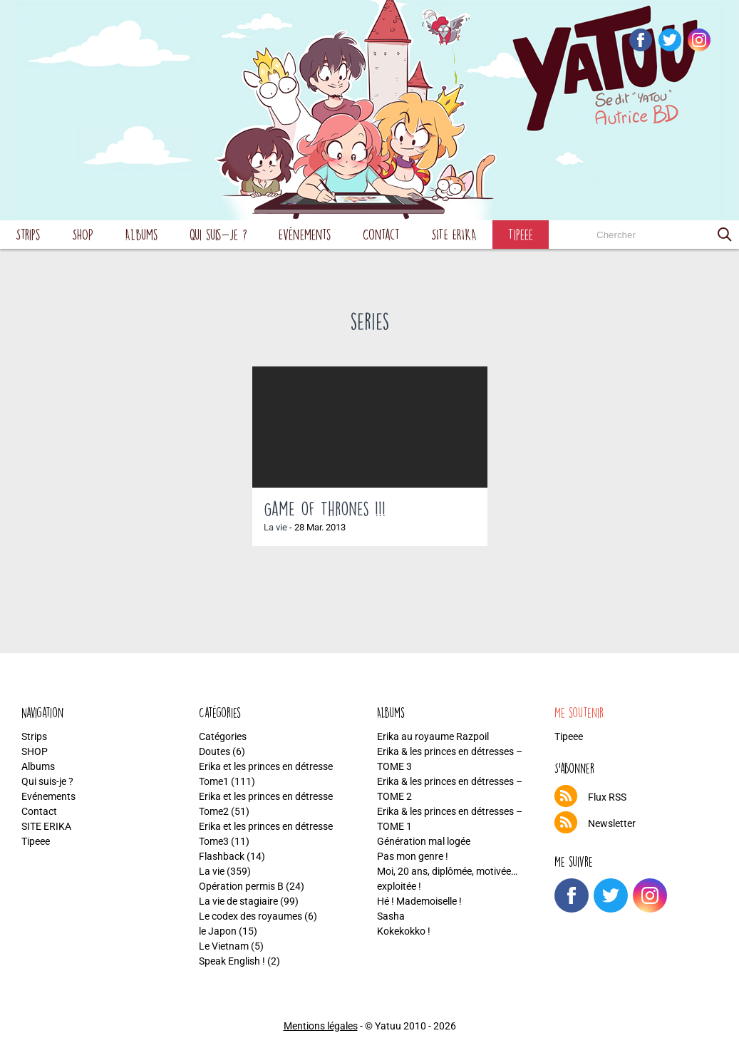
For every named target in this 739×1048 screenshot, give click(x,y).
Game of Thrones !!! (325, 508)
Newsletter (612, 823)
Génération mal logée (423, 841)
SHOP (82, 234)
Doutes (214, 751)
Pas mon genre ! (412, 856)
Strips (28, 234)
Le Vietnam (224, 946)
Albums (141, 234)
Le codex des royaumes (250, 916)
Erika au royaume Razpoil (433, 736)
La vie (275, 527)
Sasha (391, 916)
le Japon (218, 931)
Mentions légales (321, 1026)
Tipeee (520, 234)
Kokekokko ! (403, 931)
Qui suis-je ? (218, 234)
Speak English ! (232, 961)
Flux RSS (607, 797)
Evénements (305, 234)
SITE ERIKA (454, 234)
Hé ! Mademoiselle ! (419, 901)
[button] (724, 234)
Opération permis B (241, 886)
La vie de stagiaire (238, 901)
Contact (381, 234)
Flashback (221, 856)
